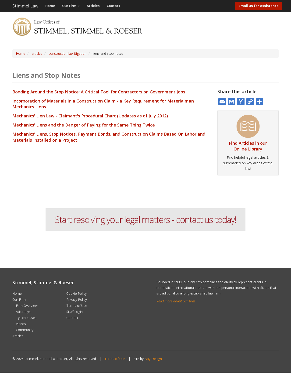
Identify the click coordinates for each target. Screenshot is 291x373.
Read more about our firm (175, 301)
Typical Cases (26, 317)
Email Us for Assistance (259, 5)
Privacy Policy (76, 299)
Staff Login (74, 311)
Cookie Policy (76, 293)
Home (50, 5)
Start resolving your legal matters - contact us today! (145, 219)
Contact (113, 5)
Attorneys (23, 311)
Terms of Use (76, 305)
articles (37, 53)
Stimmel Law (25, 6)
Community (24, 330)
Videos (21, 324)
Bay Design (153, 358)
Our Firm (71, 5)
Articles (93, 5)
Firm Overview (27, 305)
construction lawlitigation (67, 53)
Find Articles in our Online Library (248, 146)
